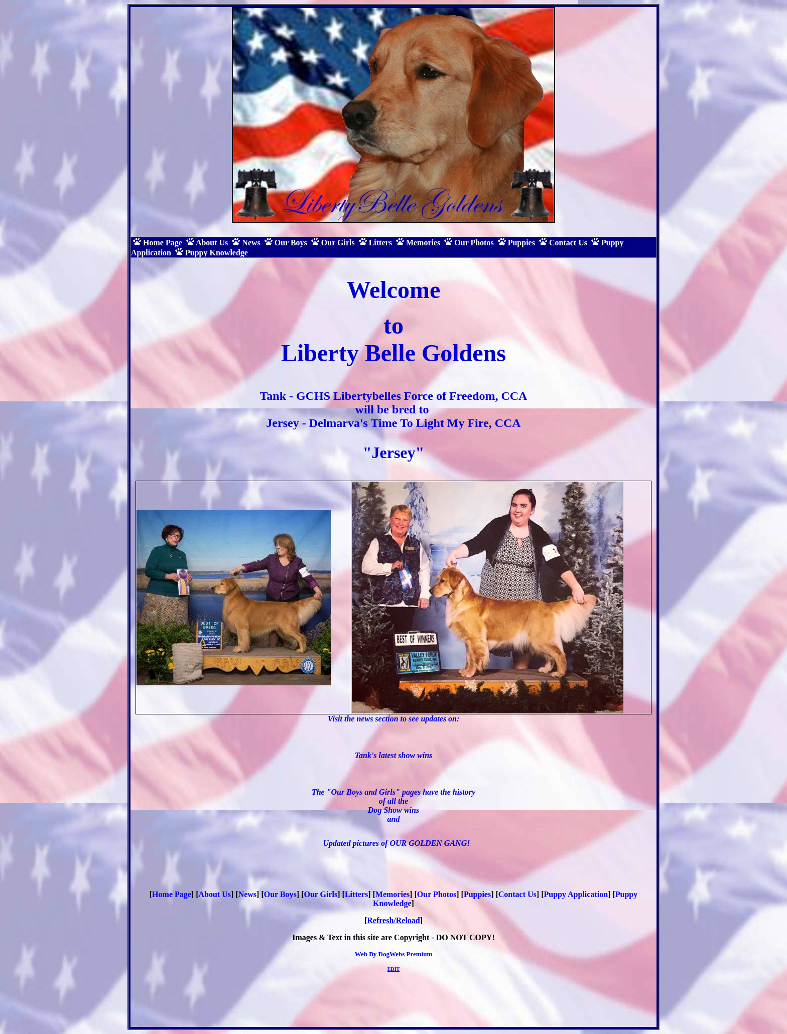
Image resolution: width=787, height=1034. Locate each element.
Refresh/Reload (393, 920)
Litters (356, 894)
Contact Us (517, 894)
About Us (215, 894)
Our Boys (280, 894)
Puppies (477, 894)
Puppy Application (576, 894)
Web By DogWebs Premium (394, 954)
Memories (392, 894)
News (247, 894)
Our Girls (320, 894)
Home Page (171, 894)
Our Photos (436, 894)
